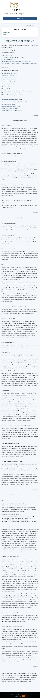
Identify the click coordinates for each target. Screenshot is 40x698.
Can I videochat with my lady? (8, 83)
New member (5, 67)
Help (32, 45)
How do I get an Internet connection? (10, 108)
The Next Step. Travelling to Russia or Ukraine (12, 99)
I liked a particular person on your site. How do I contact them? (16, 61)
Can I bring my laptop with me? (8, 104)
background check (22, 148)
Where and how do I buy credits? (9, 77)
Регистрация (6, 32)
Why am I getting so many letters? (9, 73)
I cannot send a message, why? (9, 75)
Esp (31, 26)
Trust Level (25, 142)
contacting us (5, 323)
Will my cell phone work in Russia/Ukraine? (11, 106)
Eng (26, 26)
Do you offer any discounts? (8, 85)
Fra (29, 26)
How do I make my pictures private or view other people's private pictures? (18, 90)
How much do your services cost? (9, 59)
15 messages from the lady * (17, 269)
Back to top (35, 666)
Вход (4, 34)
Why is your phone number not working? (11, 92)
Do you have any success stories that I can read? (13, 57)
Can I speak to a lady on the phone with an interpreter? (14, 81)
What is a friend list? (6, 87)
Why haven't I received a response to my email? (12, 94)
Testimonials (17, 156)
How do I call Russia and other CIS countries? (12, 110)
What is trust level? (6, 88)
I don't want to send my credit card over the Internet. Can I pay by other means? (19, 63)
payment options (9, 207)
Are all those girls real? (7, 55)
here (7, 259)
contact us (9, 47)
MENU (20, 19)
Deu (33, 26)
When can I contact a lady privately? (10, 79)
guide (17, 146)
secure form (31, 255)
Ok (23, 696)
